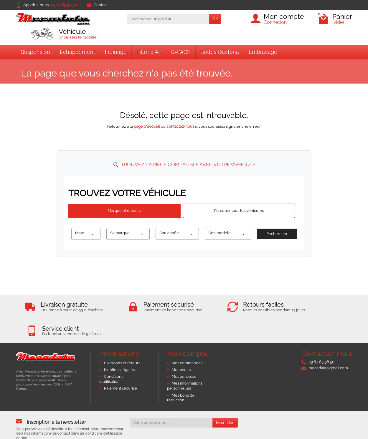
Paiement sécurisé (120, 365)
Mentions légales (119, 347)
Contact (97, 5)
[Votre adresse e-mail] (171, 400)
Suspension (35, 52)
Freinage (116, 52)
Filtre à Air (148, 52)
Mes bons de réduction (180, 375)
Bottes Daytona (219, 52)
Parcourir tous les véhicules (239, 210)
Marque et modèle (124, 210)
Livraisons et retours (122, 340)
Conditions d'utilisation (111, 356)
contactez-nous (180, 126)
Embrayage (263, 52)
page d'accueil (147, 126)
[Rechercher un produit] (168, 19)
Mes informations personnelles (184, 363)
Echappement (77, 52)
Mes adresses (184, 353)
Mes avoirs (181, 347)
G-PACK (181, 52)
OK (215, 18)
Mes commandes (187, 340)
